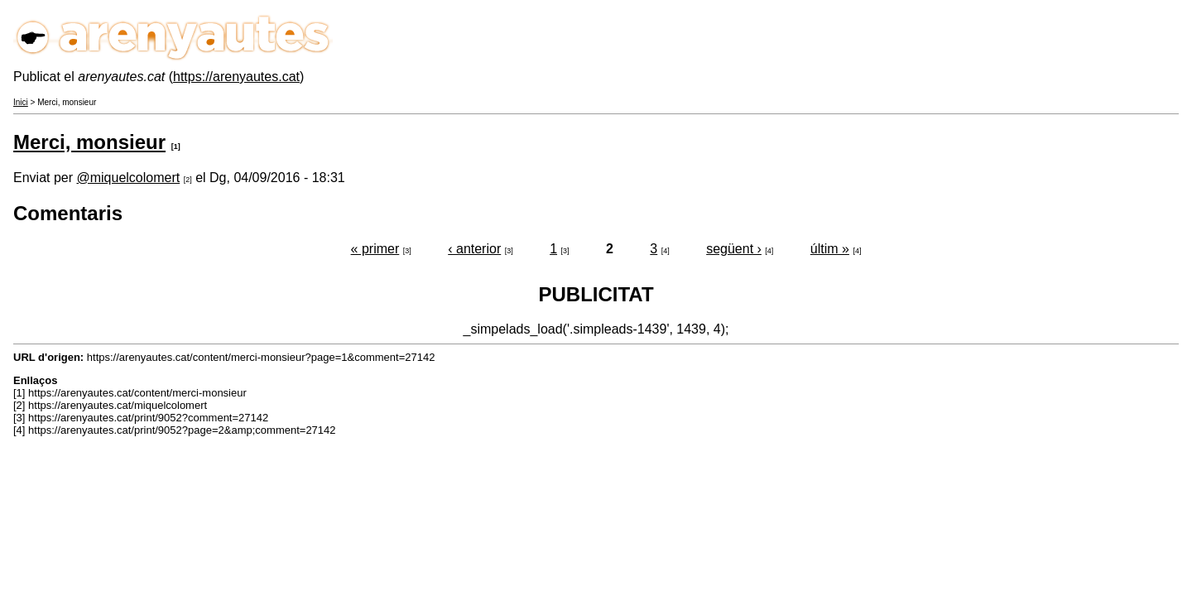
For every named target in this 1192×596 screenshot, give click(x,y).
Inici (20, 102)
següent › (734, 249)
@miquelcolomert (128, 178)
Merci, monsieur (89, 142)
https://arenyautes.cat (236, 77)
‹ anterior (474, 249)
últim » (829, 249)
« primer (375, 249)
